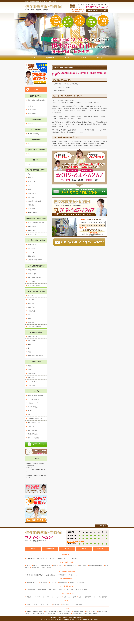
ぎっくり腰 (31, 252)
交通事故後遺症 (32, 113)
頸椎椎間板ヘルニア (33, 193)
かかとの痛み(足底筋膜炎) (35, 277)
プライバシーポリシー (41, 619)
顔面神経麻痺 (31, 208)
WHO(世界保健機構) (33, 134)
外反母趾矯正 (31, 385)
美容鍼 (30, 366)
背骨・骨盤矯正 (32, 340)
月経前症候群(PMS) (33, 336)
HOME (36, 89)
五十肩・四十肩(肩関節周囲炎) (36, 222)
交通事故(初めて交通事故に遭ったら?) (37, 558)
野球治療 (30, 295)
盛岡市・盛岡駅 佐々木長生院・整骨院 (47, 1)
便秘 (29, 414)
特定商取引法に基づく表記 (55, 619)
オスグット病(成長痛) (33, 285)
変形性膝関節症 (32, 270)
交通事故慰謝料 (32, 110)
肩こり (30, 174)
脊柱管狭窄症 (31, 248)
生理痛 (30, 352)
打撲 (29, 315)
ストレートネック (33, 181)
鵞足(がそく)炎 (32, 274)
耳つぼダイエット (33, 373)
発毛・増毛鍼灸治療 (33, 399)
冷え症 (30, 410)
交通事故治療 (50, 548)
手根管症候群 (31, 230)
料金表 (67, 548)
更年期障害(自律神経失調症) (35, 356)
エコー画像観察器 (33, 430)
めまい (30, 189)
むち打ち (30, 106)
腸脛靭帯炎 (31, 322)
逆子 (29, 348)
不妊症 (30, 344)
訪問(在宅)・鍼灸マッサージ (35, 418)
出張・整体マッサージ (34, 422)
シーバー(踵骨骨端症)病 (34, 326)
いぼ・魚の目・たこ (33, 381)
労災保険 (30, 123)
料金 (29, 144)
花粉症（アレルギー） (34, 403)
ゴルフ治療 (31, 299)
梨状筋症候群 (31, 256)
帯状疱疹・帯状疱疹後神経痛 (35, 395)
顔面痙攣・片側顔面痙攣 (34, 201)
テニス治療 (31, 303)
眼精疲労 (30, 178)
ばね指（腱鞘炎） (33, 226)
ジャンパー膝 (31, 281)
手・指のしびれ (32, 234)
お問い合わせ (101, 548)
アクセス (84, 548)
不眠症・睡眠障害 (33, 212)
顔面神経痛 (31, 205)
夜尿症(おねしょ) (32, 426)
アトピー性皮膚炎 (33, 407)
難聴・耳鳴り (31, 197)
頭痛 (29, 185)
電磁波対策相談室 (33, 434)
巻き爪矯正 (31, 377)
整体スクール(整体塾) (33, 438)
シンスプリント (32, 307)
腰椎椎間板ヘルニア (33, 244)
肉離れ (30, 318)
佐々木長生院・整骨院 (66, 617)
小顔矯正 (30, 369)
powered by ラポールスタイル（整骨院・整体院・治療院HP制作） (81, 619)
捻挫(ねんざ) (31, 311)
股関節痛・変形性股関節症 (35, 260)
